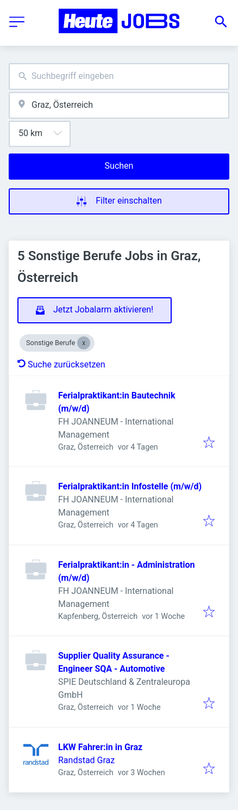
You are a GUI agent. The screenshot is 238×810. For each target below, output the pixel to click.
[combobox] (119, 76)
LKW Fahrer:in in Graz (100, 747)
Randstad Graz (86, 760)
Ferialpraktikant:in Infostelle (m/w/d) (130, 486)
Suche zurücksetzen (61, 364)
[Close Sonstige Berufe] (83, 342)
